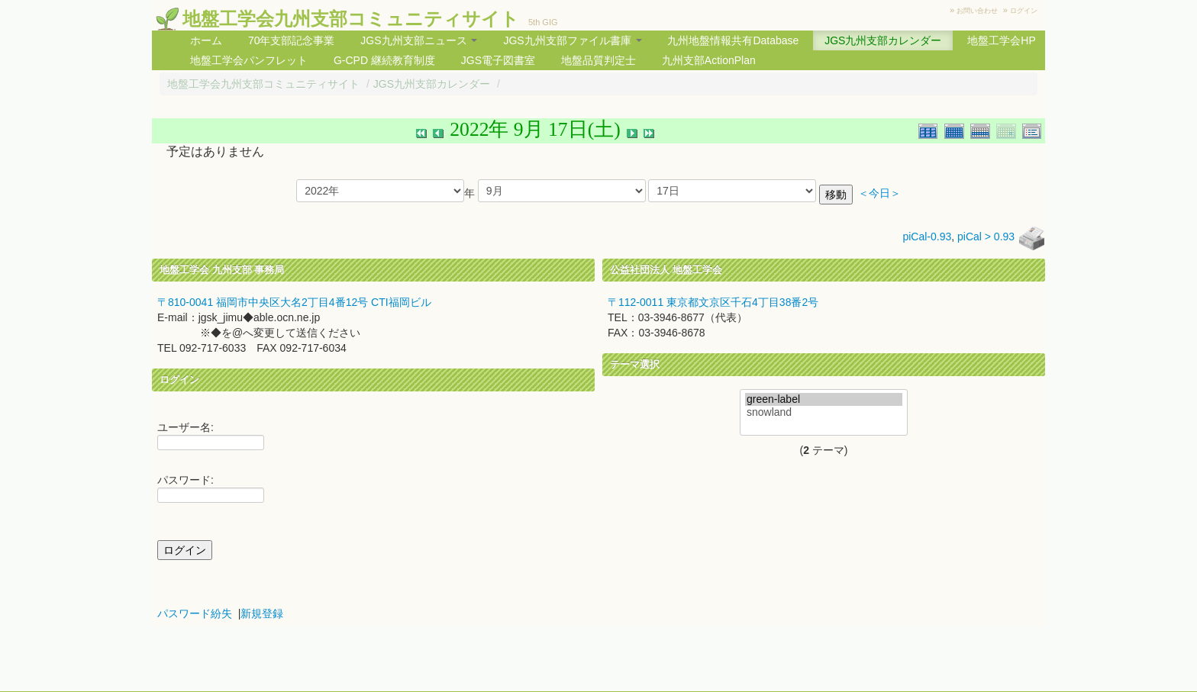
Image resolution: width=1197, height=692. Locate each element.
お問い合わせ (977, 10)
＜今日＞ (879, 193)
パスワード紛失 (194, 613)
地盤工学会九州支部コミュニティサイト (350, 18)
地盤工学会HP (1001, 40)
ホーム (206, 40)
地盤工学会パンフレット (249, 60)
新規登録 (261, 613)
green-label (823, 399)
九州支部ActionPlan (709, 60)
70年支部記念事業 (291, 40)
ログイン (1023, 10)
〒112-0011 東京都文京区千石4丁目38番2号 (713, 302)
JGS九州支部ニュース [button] (418, 40)
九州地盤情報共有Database (733, 40)
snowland (823, 412)
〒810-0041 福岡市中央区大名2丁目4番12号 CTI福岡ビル (294, 302)
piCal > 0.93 (986, 236)
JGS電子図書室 (498, 60)
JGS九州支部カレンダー (882, 40)
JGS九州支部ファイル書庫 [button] (572, 40)
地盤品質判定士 (598, 60)
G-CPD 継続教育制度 (384, 60)
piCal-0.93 (926, 236)
